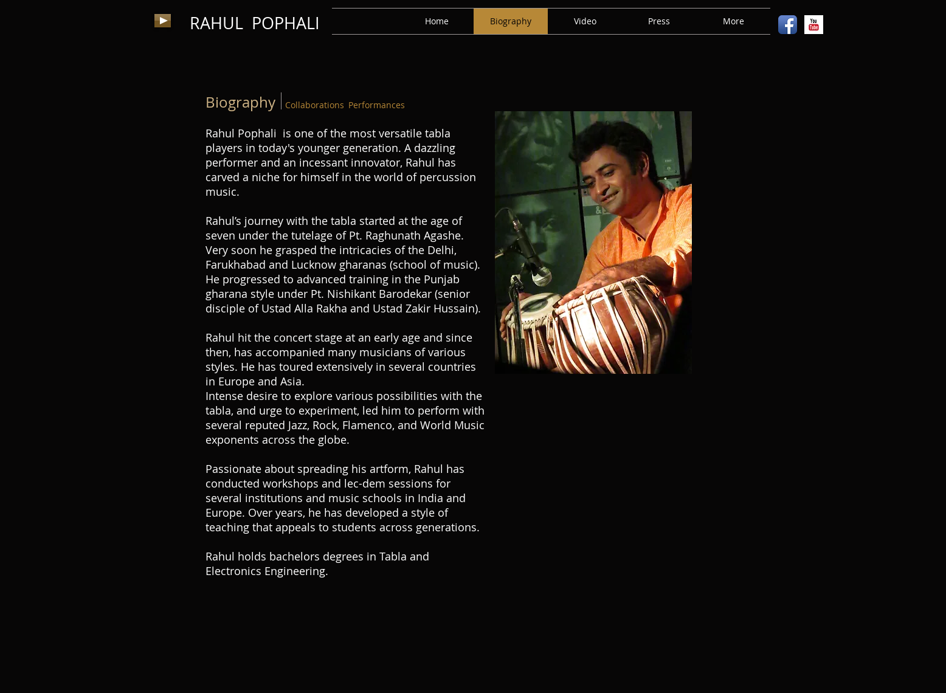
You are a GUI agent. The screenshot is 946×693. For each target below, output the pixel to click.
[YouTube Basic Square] (813, 24)
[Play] (162, 20)
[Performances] (376, 105)
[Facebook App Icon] (787, 24)
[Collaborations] (314, 105)
